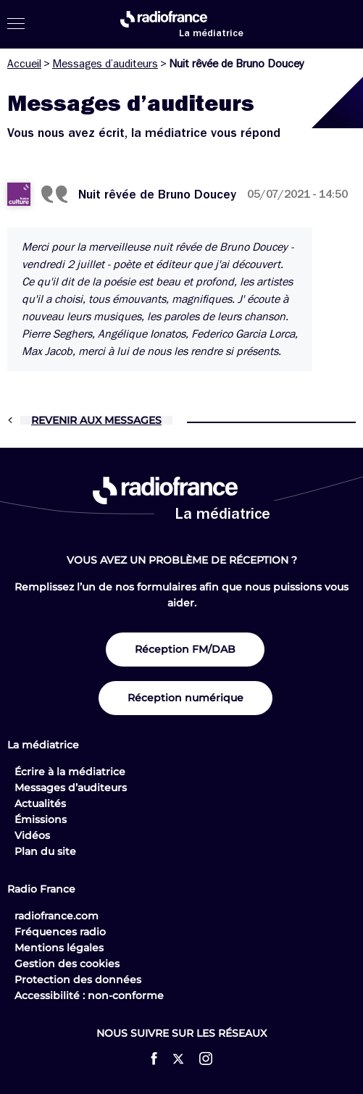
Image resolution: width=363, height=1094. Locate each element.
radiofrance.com (56, 915)
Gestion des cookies (67, 963)
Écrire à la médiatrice (69, 771)
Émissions (40, 819)
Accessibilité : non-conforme (89, 995)
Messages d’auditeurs (105, 64)
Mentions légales (59, 947)
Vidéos (32, 835)
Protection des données (77, 979)
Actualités (40, 803)
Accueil (24, 64)
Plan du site (45, 851)
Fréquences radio (60, 931)
